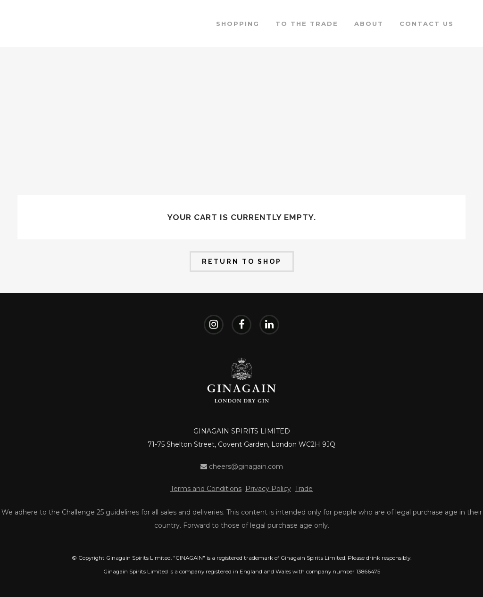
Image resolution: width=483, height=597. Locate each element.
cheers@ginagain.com (241, 466)
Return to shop (242, 261)
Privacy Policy (268, 488)
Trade (304, 488)
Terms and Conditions (206, 488)
